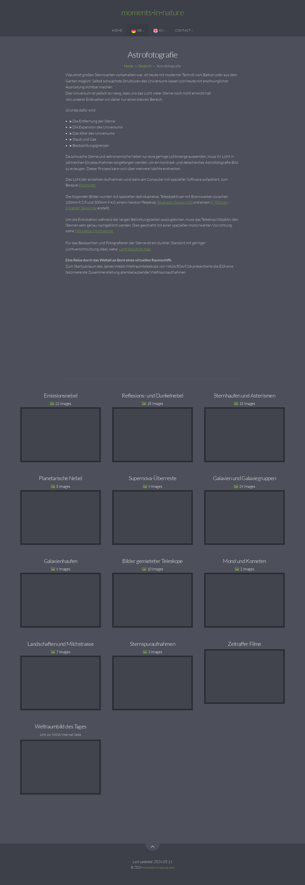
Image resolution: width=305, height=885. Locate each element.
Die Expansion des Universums (97, 127)
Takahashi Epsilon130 (174, 202)
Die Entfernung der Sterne (93, 121)
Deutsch (145, 66)
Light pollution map (135, 249)
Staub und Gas (84, 139)
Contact (183, 30)
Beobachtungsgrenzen (90, 145)
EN (158, 30)
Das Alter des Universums (93, 133)
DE (136, 30)
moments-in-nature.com (158, 867)
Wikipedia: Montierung (94, 230)
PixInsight (87, 185)
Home (117, 30)
